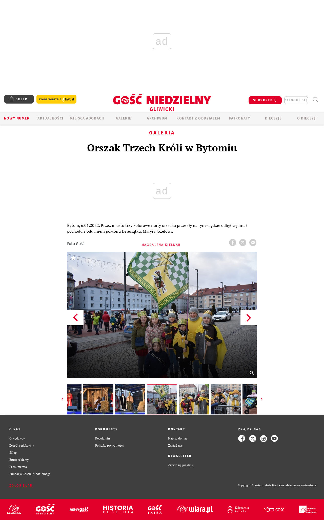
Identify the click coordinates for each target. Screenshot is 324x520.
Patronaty (239, 118)
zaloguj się (296, 100)
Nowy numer (17, 118)
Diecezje (273, 118)
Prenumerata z (56, 99)
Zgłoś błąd (21, 485)
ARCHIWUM (157, 118)
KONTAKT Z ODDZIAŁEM (198, 118)
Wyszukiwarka (315, 99)
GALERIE (123, 118)
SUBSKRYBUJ (265, 100)
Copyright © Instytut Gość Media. (259, 485)
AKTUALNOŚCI (50, 118)
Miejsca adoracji (87, 118)
